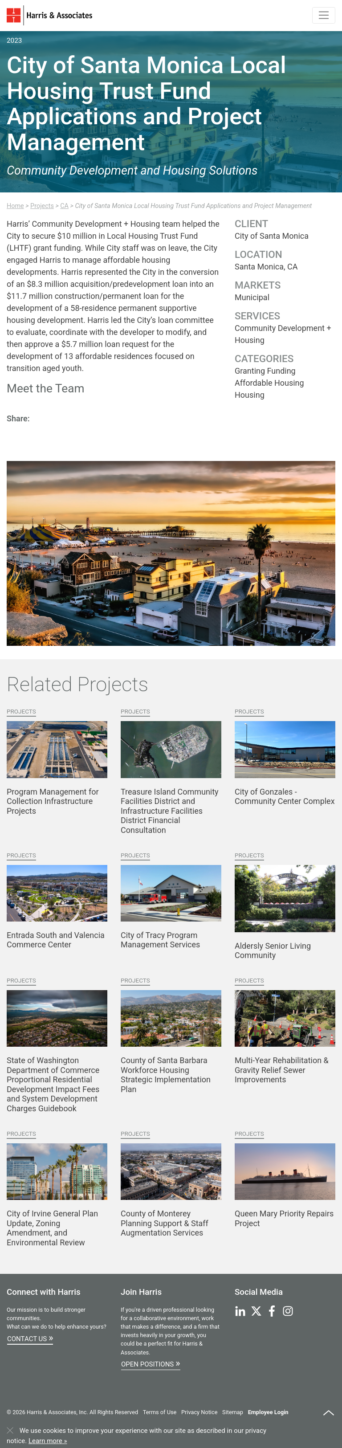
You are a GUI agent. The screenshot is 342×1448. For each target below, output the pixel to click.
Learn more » (47, 1441)
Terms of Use (159, 1412)
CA (64, 206)
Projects (42, 206)
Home (15, 206)
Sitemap (232, 1412)
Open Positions (150, 1363)
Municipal (252, 297)
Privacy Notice (199, 1412)
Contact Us (30, 1337)
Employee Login (268, 1412)
